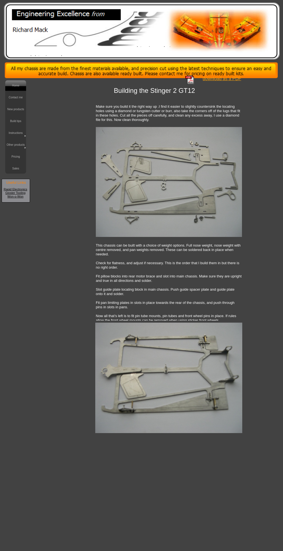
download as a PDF (222, 78)
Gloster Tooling (15, 193)
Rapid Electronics (15, 189)
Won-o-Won (15, 196)
